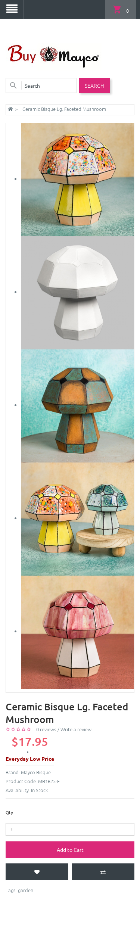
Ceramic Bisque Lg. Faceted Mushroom (64, 108)
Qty (9, 812)
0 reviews (46, 729)
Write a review (75, 729)
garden (25, 890)
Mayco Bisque (36, 772)
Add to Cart (70, 849)
